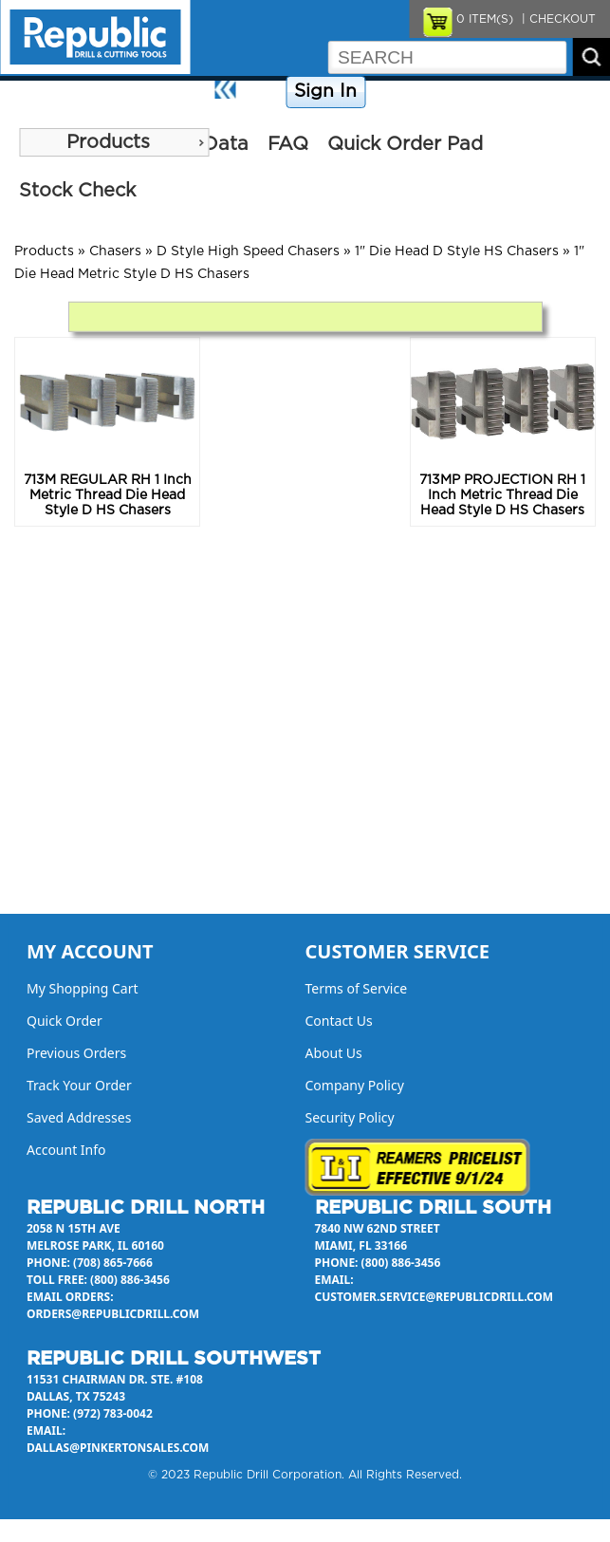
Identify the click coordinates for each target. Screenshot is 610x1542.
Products (108, 142)
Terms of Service (356, 988)
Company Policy (418, 92)
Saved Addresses (79, 1117)
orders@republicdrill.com (113, 1314)
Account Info (66, 1150)
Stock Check (77, 190)
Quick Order (64, 1021)
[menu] (114, 142)
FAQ (288, 144)
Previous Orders (76, 1053)
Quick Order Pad (405, 144)
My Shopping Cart (83, 988)
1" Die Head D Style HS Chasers (457, 251)
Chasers (115, 251)
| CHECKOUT (557, 19)
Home (263, 92)
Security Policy (350, 1117)
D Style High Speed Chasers (248, 251)
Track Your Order (79, 1085)
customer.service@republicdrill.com (434, 1297)
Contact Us (508, 92)
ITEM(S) (484, 19)
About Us (577, 92)
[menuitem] (114, 142)
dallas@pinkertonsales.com (118, 1448)
